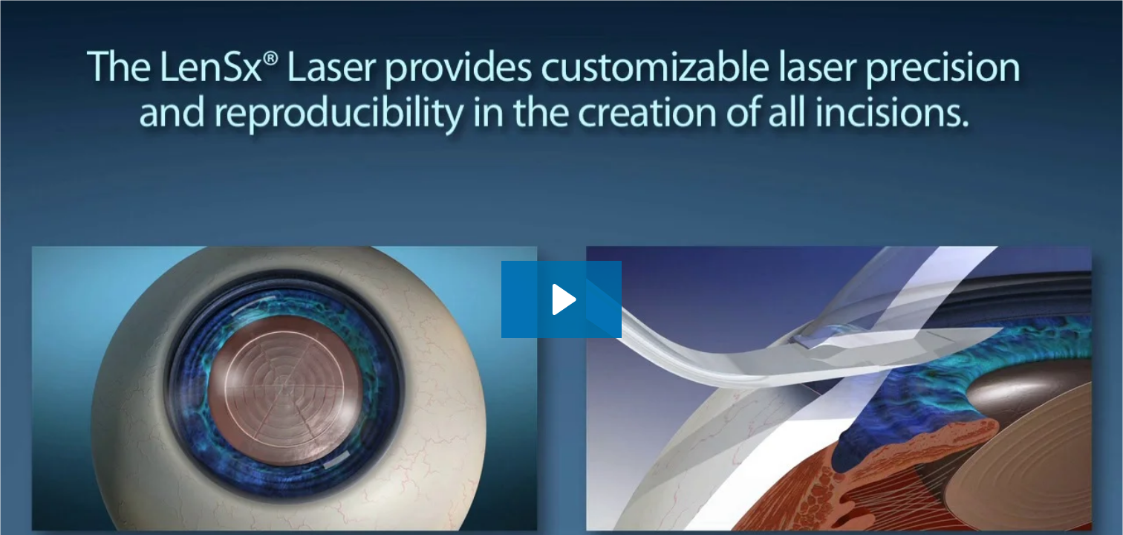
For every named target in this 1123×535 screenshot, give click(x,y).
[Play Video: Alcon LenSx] (561, 299)
